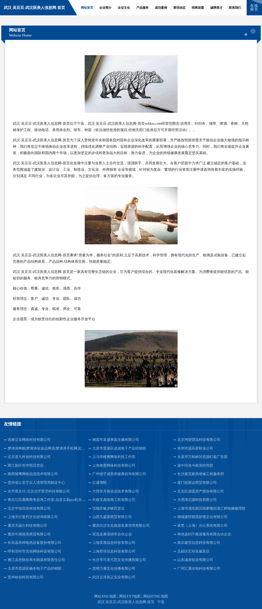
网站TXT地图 (129, 596)
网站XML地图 (105, 596)
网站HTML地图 (155, 596)
